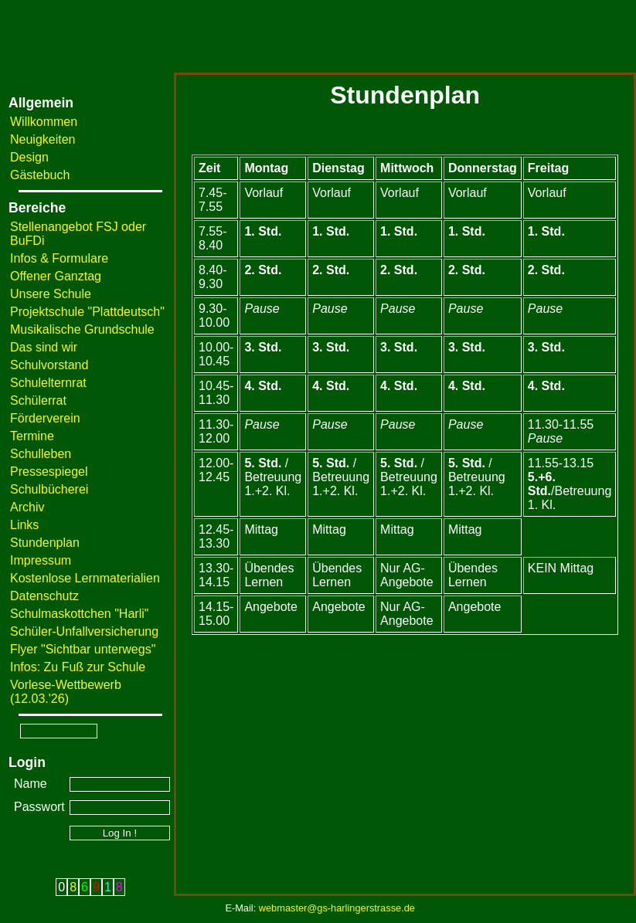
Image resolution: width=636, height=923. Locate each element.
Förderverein (45, 418)
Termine (32, 436)
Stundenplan (45, 542)
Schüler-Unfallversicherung (84, 631)
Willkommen (43, 121)
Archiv (27, 507)
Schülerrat (38, 400)
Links (24, 524)
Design (29, 157)
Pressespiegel (49, 471)
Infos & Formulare (59, 258)
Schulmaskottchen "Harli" (79, 613)
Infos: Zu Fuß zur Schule (77, 667)
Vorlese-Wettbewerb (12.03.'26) (65, 691)
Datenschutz (44, 595)
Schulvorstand (49, 365)
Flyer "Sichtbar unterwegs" (82, 649)
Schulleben (40, 453)
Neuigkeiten (43, 139)
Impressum (40, 560)
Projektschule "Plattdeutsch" (87, 311)
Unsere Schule (50, 293)
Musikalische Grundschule (82, 329)
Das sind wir (43, 347)
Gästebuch (40, 175)
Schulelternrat (48, 382)
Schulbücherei (49, 489)
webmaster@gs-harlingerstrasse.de (337, 908)
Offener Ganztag (55, 276)
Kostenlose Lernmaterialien (85, 578)
